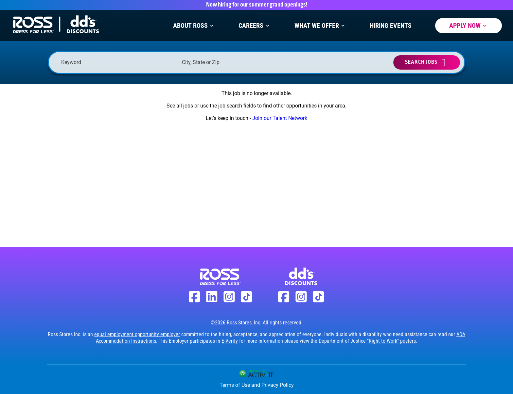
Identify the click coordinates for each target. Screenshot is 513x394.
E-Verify (229, 341)
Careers (255, 25)
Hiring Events (391, 25)
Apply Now (468, 25)
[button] (290, 62)
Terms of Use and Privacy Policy (257, 385)
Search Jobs (421, 62)
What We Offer (320, 25)
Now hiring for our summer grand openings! (256, 5)
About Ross (194, 25)
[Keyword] (118, 62)
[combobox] (239, 62)
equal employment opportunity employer (137, 334)
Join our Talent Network (279, 118)
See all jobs (180, 106)
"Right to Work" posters (391, 341)
